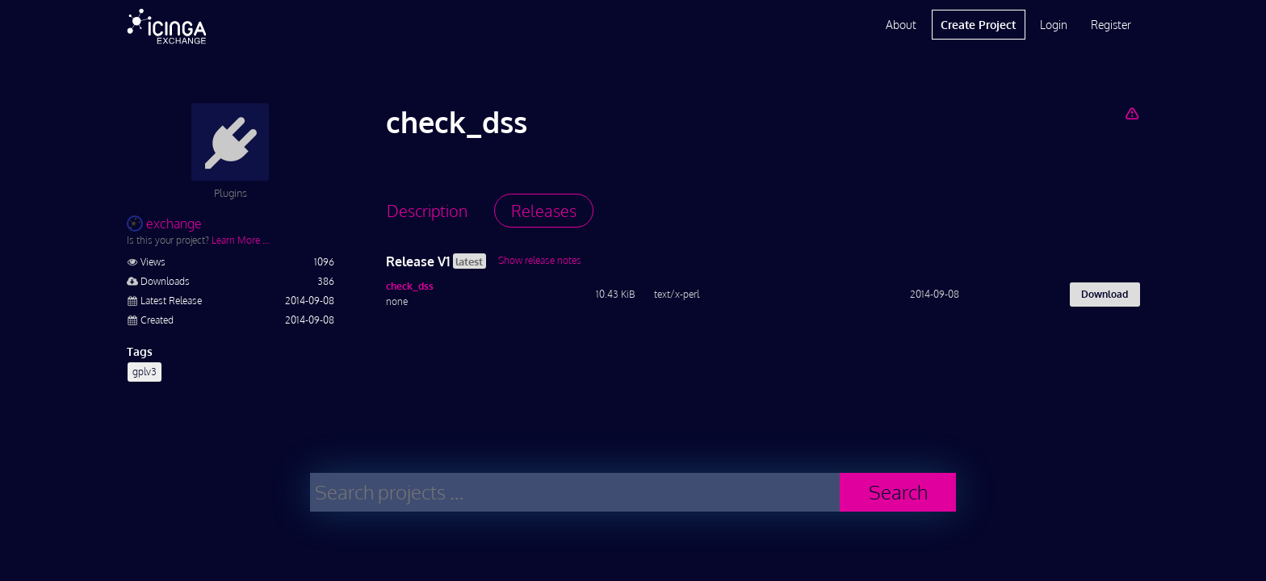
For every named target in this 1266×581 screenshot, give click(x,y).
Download (1104, 294)
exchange (164, 223)
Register (1111, 24)
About (901, 24)
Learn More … (241, 240)
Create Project (978, 24)
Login (1053, 24)
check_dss (410, 286)
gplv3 (144, 372)
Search (898, 491)
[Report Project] (1131, 113)
